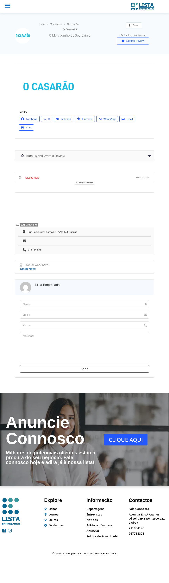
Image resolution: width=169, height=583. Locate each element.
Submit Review (133, 40)
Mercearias (55, 24)
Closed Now (32, 177)
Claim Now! (28, 268)
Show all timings (85, 183)
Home (43, 24)
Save (133, 25)
